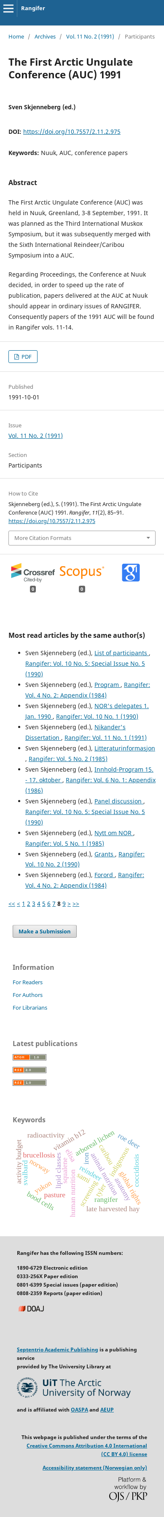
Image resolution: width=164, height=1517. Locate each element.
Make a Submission (45, 931)
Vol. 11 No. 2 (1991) (90, 36)
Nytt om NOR (113, 833)
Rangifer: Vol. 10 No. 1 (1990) (97, 716)
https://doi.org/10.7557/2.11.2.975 (72, 131)
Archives (45, 36)
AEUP (107, 1409)
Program (107, 685)
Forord (104, 875)
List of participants (121, 653)
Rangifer (33, 8)
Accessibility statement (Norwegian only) (95, 1467)
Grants (104, 854)
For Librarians (30, 1007)
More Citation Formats (42, 538)
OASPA (79, 1409)
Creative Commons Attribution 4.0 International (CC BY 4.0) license (87, 1450)
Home (16, 36)
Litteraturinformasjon (124, 748)
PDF (26, 356)
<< (11, 904)
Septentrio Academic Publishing (57, 1349)
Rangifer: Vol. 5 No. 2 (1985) (68, 759)
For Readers (28, 982)
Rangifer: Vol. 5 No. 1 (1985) (64, 843)
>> (76, 904)
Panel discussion (118, 801)
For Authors (28, 995)
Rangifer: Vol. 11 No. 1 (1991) (106, 738)
